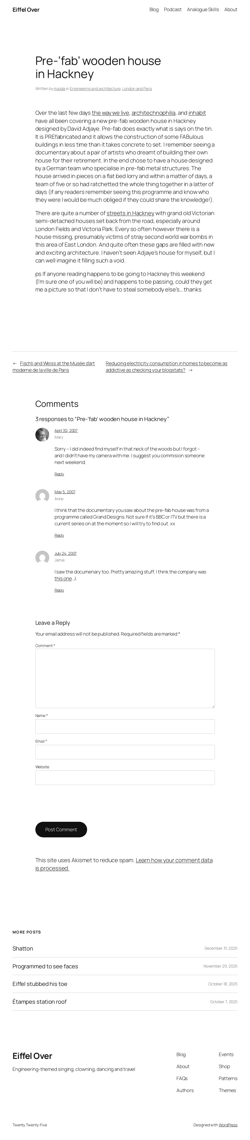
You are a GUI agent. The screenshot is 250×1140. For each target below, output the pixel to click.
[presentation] (77, 803)
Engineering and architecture (95, 88)
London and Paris (137, 88)
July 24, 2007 (66, 553)
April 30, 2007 (66, 430)
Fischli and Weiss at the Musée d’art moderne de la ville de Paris (54, 366)
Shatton (23, 948)
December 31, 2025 (221, 948)
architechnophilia (153, 112)
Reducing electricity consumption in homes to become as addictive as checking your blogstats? (166, 366)
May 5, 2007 (65, 491)
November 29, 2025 (220, 966)
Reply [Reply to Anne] (59, 535)
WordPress (228, 1124)
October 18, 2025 (222, 983)
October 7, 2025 (224, 1001)
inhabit (197, 112)
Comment (45, 645)
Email (41, 741)
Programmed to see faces (45, 966)
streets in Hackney (130, 213)
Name (41, 715)
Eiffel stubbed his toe (40, 984)
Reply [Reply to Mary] (59, 474)
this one (63, 578)
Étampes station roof (40, 1001)
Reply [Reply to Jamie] (59, 590)
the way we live (110, 112)
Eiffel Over (26, 9)
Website (42, 766)
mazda (59, 88)
